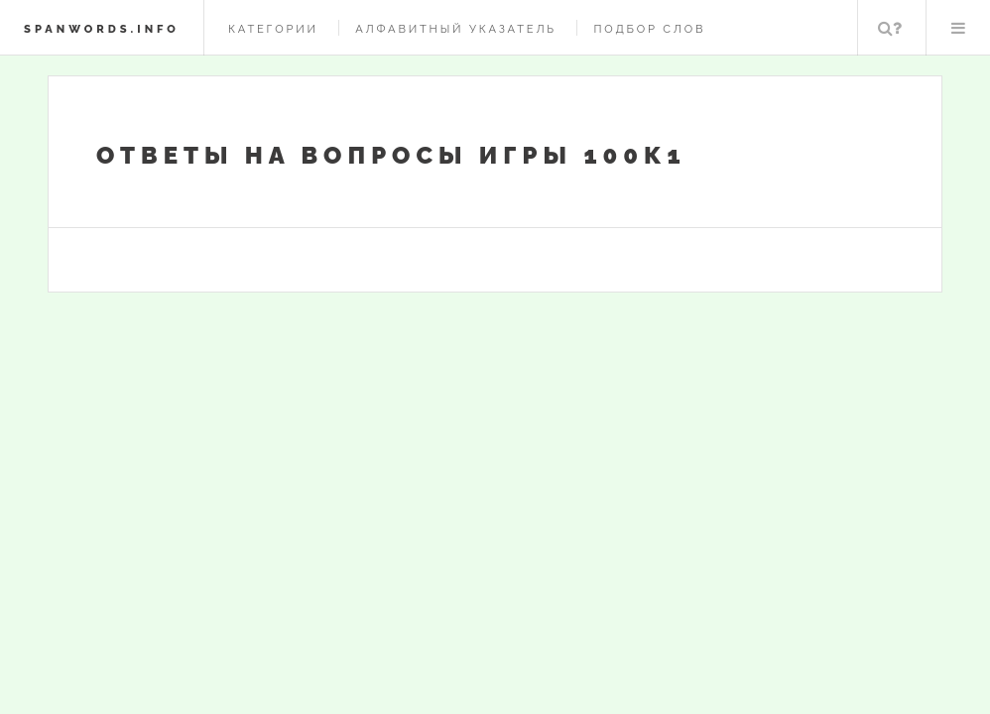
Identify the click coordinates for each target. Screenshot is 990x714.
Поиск (890, 28)
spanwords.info (102, 29)
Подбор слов (649, 29)
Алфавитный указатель (456, 29)
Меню (958, 28)
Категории (273, 29)
